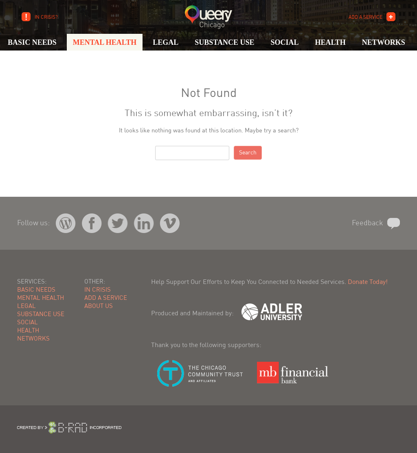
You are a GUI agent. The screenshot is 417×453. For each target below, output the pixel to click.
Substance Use (224, 42)
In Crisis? (46, 17)
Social (284, 42)
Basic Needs (32, 42)
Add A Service (365, 17)
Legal (165, 42)
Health (330, 42)
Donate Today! (368, 282)
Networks (383, 42)
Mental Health (105, 42)
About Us (98, 306)
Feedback (367, 223)
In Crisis (97, 290)
